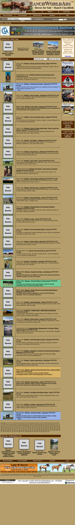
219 (6, 431)
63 (43, 424)
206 (37, 430)
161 (57, 427)
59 (36, 424)
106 (57, 425)
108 (1, 426)
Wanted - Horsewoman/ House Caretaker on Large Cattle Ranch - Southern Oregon (8, 453)
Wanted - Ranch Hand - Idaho (34, 382)
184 (48, 429)
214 (55, 430)
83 (15, 425)
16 (26, 423)
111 (8, 426)
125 (39, 426)
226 (21, 431)
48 (18, 424)
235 (41, 431)
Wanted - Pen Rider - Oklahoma (34, 140)
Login (67, 15)
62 (41, 424)
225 (19, 431)
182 (44, 429)
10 (16, 423)
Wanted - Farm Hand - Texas (33, 160)
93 (31, 425)
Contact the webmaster (69, 462)
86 (20, 425)
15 (24, 423)
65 (46, 424)
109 (4, 426)
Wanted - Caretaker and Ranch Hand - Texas (38, 392)
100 (43, 425)
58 (35, 424)
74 (1, 425)
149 (30, 427)
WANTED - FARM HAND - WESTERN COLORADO (40, 310)
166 (8, 429)
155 (44, 427)
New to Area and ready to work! (39, 250)
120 (28, 426)
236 (44, 431)
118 (24, 426)
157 (48, 427)
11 (17, 423)
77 (6, 425)
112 (10, 426)
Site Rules (52, 15)
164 (4, 429)
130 (50, 426)
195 (12, 430)
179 (37, 429)
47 (17, 424)
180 (39, 429)
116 (19, 426)
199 (21, 430)
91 (28, 425)
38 (2, 424)
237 (46, 431)
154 (41, 427)
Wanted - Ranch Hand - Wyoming (35, 241)
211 (48, 430)
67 (49, 424)
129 (48, 426)
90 (27, 425)
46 (15, 424)
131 (52, 426)
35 (56, 423)
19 (30, 423)
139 (8, 427)
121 (30, 426)
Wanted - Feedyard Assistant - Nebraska (37, 84)
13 (21, 423)
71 (56, 424)
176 (30, 429)
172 (21, 429)
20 (32, 423)
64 (44, 424)
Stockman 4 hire (23, 49)
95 (35, 425)
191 (4, 430)
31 (50, 423)
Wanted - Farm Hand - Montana (35, 106)
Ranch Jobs (8, 23)
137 (4, 427)
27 (43, 423)
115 (17, 426)
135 (59, 426)
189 (59, 429)
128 (46, 426)
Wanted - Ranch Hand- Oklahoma (35, 178)
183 (46, 429)
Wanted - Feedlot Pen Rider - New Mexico (38, 272)
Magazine (50, 11)
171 (19, 429)
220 (8, 431)
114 (15, 426)
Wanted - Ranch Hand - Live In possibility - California (24, 453)
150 (32, 427)
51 (23, 424)
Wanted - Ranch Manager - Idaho (34, 197)
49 (20, 424)
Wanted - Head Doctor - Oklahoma (35, 151)
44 (12, 424)
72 (57, 424)
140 (10, 427)
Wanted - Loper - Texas (31, 219)
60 (38, 424)
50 (22, 424)
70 (54, 424)
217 (1, 431)
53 (27, 424)
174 (26, 429)
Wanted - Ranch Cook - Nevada (39, 453)
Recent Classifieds (7, 15)
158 (50, 427)
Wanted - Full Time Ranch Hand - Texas (54, 453)
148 (28, 427)
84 (17, 425)
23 (37, 423)
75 (2, 425)
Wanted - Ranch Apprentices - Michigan (37, 360)
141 (12, 427)
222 (12, 431)
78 (7, 425)
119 (26, 426)
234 (39, 431)
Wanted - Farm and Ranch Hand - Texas (37, 229)
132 (55, 426)
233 (37, 431)
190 (1, 430)
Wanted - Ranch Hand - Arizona (34, 319)
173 (24, 429)
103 (50, 425)
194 (10, 430)
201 (26, 430)
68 (51, 424)
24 (38, 423)
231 (32, 431)
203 (30, 430)
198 (19, 430)
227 (24, 431)
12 (19, 423)
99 (41, 425)
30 (48, 423)
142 (15, 427)
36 (58, 423)
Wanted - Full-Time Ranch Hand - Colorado (38, 339)
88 (23, 425)
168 (12, 429)
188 (57, 429)
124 (37, 426)
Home (33, 11)
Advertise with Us (37, 15)
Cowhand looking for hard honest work (41, 75)
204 (32, 430)
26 (42, 423)
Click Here (68, 56)
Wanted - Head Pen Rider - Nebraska (36, 413)
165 (6, 429)
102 (48, 425)
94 (33, 425)
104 (52, 425)
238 (48, 431)
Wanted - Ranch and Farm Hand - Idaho (37, 63)
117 (21, 426)
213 (52, 430)
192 (6, 430)
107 (59, 425)
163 (1, 429)
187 (55, 429)
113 (12, 426)
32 (51, 423)
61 (40, 424)
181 (41, 429)
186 (52, 429)
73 (59, 424)
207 (39, 430)
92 (30, 425)
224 (17, 431)
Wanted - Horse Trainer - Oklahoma (35, 95)
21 (34, 423)
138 (6, 427)
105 (55, 425)
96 (36, 425)
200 (24, 430)
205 (35, 430)
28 (45, 423)
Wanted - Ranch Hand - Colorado (35, 187)
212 (50, 430)
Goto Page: (3, 423)
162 (59, 427)
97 (38, 425)
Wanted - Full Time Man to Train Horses (37, 281)
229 (28, 431)
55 (30, 424)
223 (15, 431)
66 (48, 424)
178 (35, 429)
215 (57, 430)
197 (17, 430)
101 (46, 425)
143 (17, 427)
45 (14, 424)
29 (47, 423)
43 (10, 424)
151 (35, 427)
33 (53, 423)
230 (30, 431)
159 (52, 427)
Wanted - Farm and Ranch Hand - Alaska (37, 117)
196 (15, 430)
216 (59, 430)
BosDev (3, 482)
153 (39, 427)
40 (6, 424)
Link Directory (66, 11)
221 (10, 431)
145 (21, 427)
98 (40, 425)
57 (33, 424)
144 (19, 427)
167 (10, 429)
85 (18, 425)
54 (28, 424)
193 (8, 430)
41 (7, 424)
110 (6, 426)
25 (40, 423)
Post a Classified (22, 15)
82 (14, 425)
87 (22, 425)
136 (1, 427)
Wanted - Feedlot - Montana (8, 54)
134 (57, 426)
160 (55, 427)
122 (32, 426)
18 (29, 423)
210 (46, 430)
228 (26, 431)
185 (50, 429)
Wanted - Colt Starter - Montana (34, 261)
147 (26, 427)
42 (9, 424)
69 (53, 424)
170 (17, 429)
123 (35, 426)
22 (35, 423)
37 (1, 424)
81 (12, 425)
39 (4, 424)
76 (4, 425)
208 (41, 430)
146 (24, 427)
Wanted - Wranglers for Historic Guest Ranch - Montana (38, 52)
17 (27, 423)
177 (32, 429)
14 (22, 423)
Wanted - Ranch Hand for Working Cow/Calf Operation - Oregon (53, 52)
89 (25, 425)
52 (25, 424)
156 (46, 427)
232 (35, 431)
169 (15, 429)
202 (28, 430)
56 (31, 424)
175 (28, 429)
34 (55, 423)
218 (4, 431)
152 (37, 427)
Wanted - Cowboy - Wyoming (33, 404)
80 (10, 425)
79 (9, 425)
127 (44, 426)
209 (44, 430)
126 (41, 426)
